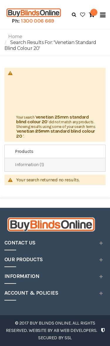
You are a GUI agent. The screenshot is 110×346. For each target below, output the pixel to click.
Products (24, 151)
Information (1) (29, 164)
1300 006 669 (37, 21)
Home (15, 36)
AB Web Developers (75, 330)
